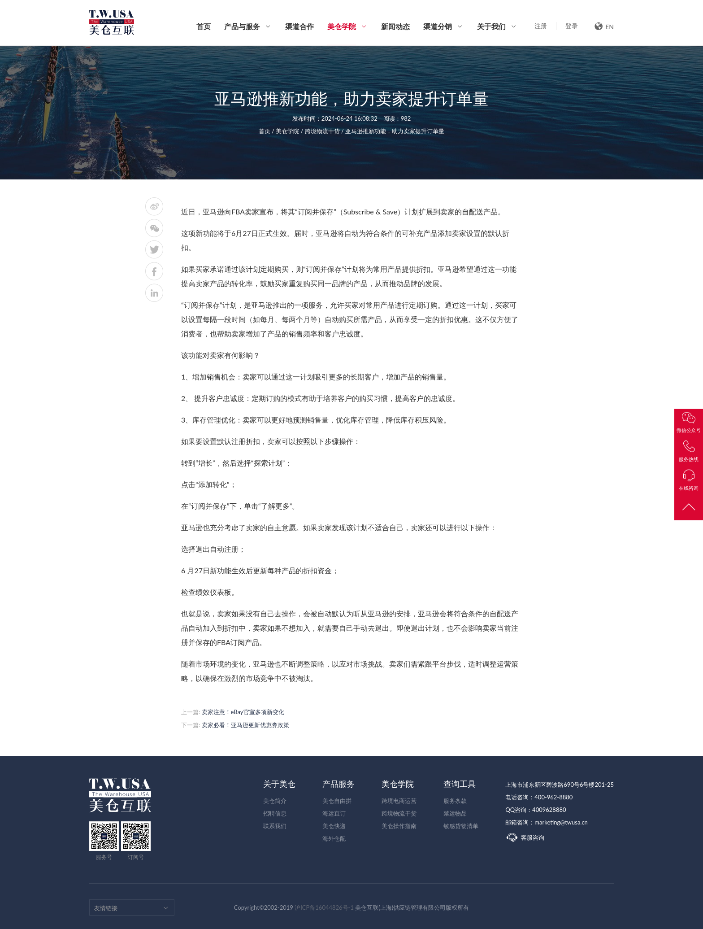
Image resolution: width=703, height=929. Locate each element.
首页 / (267, 131)
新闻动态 (395, 26)
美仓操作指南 (399, 825)
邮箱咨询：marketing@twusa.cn (546, 822)
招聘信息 (274, 813)
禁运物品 (455, 813)
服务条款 (455, 800)
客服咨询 (524, 837)
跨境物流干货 (399, 813)
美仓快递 (334, 825)
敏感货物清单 (460, 825)
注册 (540, 26)
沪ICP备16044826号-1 (324, 907)
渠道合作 (299, 26)
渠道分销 (437, 26)
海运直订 (334, 813)
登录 (571, 26)
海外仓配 (334, 838)
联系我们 (274, 825)
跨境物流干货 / (325, 131)
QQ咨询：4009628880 (535, 809)
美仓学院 (341, 33)
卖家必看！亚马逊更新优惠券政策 (245, 724)
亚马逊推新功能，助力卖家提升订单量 (394, 131)
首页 (203, 26)
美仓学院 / (290, 131)
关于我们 (491, 26)
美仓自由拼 (337, 800)
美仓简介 (274, 800)
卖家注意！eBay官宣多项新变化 (243, 711)
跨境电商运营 (399, 800)
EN (604, 26)
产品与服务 (242, 26)
